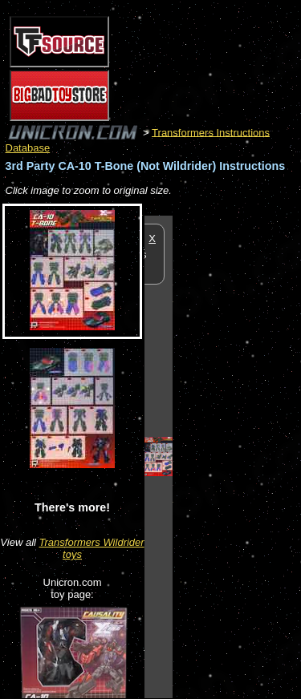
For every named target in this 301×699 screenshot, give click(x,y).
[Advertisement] (237, 456)
